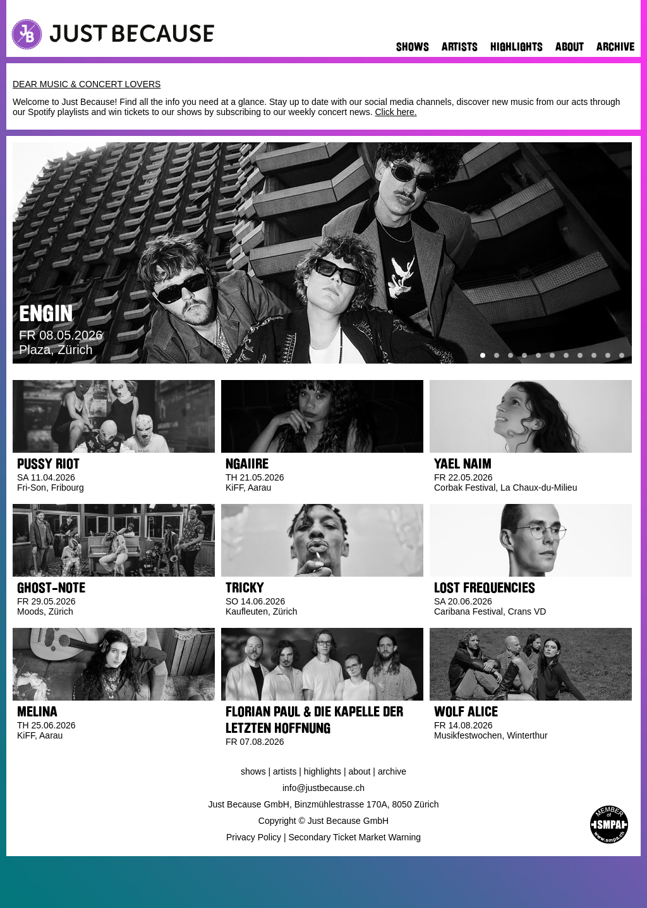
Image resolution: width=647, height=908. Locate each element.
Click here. (395, 112)
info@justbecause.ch (323, 788)
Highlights (516, 46)
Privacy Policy (253, 837)
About (569, 46)
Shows (412, 46)
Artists (460, 46)
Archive (615, 46)
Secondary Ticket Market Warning (355, 837)
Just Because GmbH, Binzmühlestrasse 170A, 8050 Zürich (324, 804)
